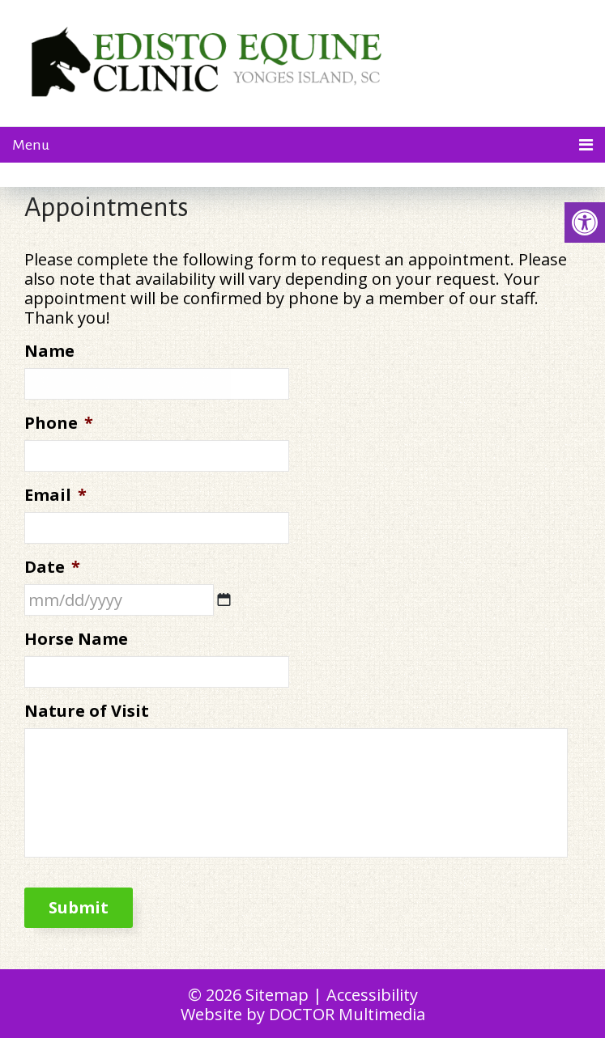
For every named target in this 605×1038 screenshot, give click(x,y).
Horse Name (76, 639)
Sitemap (277, 995)
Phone (58, 423)
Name (49, 351)
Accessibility (372, 995)
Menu (30, 145)
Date (52, 567)
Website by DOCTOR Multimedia (303, 1014)
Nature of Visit (86, 711)
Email (55, 495)
